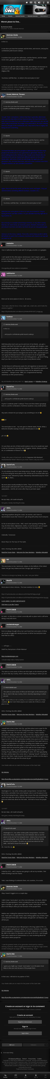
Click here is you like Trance (10, 604)
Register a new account (25, 1022)
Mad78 (9, 580)
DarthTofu (11, 465)
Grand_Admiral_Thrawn (16, 94)
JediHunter (11, 273)
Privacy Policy (32, 1059)
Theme (24, 1059)
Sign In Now (25, 1033)
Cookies (39, 1059)
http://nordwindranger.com (10, 656)
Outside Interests (19, 28)
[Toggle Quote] (4, 102)
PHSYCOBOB (11, 610)
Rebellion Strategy (41, 381)
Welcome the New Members (26, 552)
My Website (5, 772)
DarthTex (10, 387)
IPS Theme (11, 1059)
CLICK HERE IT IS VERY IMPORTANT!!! (13, 601)
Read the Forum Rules (8, 552)
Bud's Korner (29, 381)
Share (12, 1044)
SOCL (9, 508)
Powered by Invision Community (25, 1069)
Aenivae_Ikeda (7, 27)
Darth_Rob (11, 722)
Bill (8, 559)
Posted (14, 37)
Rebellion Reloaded (42, 552)
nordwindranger (13, 624)
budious (10, 317)
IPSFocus (18, 1059)
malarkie (10, 243)
